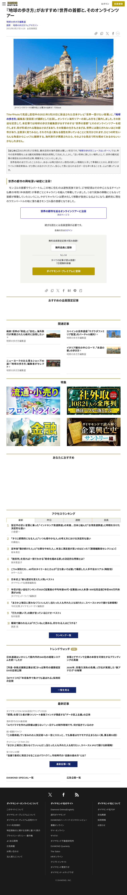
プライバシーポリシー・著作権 (20, 836)
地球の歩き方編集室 (16, 22)
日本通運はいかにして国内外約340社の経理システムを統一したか (33, 658)
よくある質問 (12, 841)
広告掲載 (11, 846)
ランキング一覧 (63, 635)
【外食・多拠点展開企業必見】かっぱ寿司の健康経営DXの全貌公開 (33, 669)
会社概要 (102, 815)
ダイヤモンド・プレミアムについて (21, 815)
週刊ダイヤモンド (58, 815)
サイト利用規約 (13, 825)
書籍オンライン (57, 825)
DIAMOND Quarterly (60, 846)
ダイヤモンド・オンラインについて (22, 803)
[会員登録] (118, 3)
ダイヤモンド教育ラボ (60, 867)
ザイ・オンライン (58, 830)
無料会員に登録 (63, 247)
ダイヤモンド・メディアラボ (62, 872)
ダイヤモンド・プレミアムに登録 (63, 271)
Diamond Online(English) (62, 809)
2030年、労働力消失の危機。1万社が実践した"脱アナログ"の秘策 (94, 669)
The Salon (55, 851)
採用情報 (102, 820)
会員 (106, 520)
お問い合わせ (13, 851)
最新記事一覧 (63, 764)
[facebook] (63, 795)
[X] (50, 795)
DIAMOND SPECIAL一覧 (20, 777)
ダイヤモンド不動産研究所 (62, 841)
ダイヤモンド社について (109, 803)
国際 (8, 25)
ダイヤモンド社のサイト (62, 803)
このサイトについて (15, 809)
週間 (77, 520)
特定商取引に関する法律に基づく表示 (23, 830)
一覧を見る (63, 690)
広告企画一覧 (74, 777)
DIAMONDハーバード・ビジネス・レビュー (69, 820)
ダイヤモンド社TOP (106, 809)
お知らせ (101, 825)
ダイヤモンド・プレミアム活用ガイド (22, 820)
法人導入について (14, 857)
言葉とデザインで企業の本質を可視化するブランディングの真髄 (94, 658)
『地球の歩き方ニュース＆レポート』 (94, 150)
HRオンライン (57, 857)
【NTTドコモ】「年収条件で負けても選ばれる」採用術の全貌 (33, 679)
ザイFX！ (54, 836)
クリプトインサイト (59, 862)
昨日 (49, 520)
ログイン (105, 4)
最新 (20, 520)
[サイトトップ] (12, 4)
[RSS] (76, 795)
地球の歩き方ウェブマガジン (25, 25)
